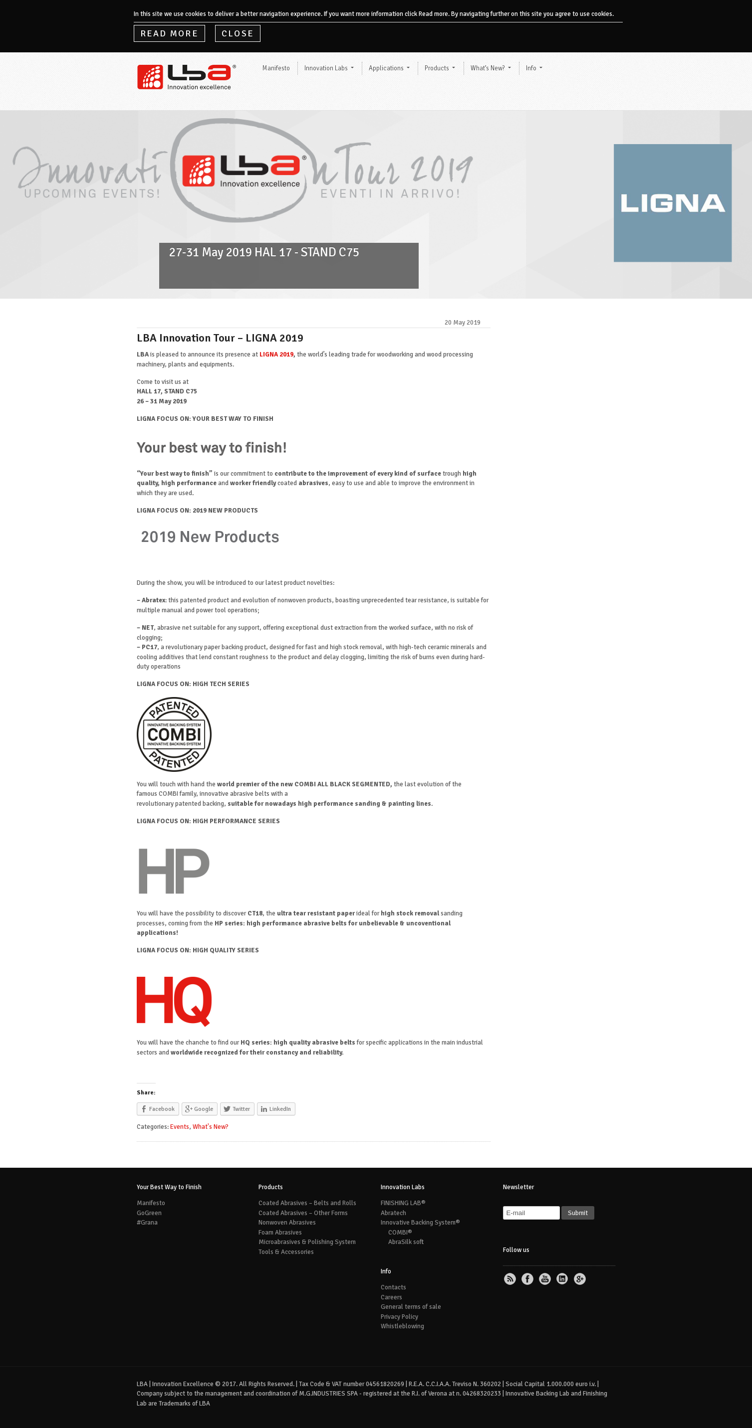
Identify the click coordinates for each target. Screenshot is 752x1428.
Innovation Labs (326, 68)
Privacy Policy (399, 1317)
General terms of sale (411, 1307)
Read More (169, 33)
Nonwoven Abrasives (287, 1223)
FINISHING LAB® (403, 1203)
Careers (391, 1297)
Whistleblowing (402, 1326)
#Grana (147, 1223)
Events (179, 1127)
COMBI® (400, 1233)
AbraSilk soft (406, 1242)
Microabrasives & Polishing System (307, 1242)
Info (531, 68)
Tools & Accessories (286, 1252)
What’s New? (488, 68)
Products (437, 68)
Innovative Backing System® (420, 1223)
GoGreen (149, 1213)
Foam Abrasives (280, 1233)
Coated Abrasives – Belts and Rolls (307, 1203)
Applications (386, 68)
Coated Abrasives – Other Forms (303, 1213)
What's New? (211, 1127)
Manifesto (276, 68)
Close (238, 33)
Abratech (393, 1213)
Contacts (393, 1287)
